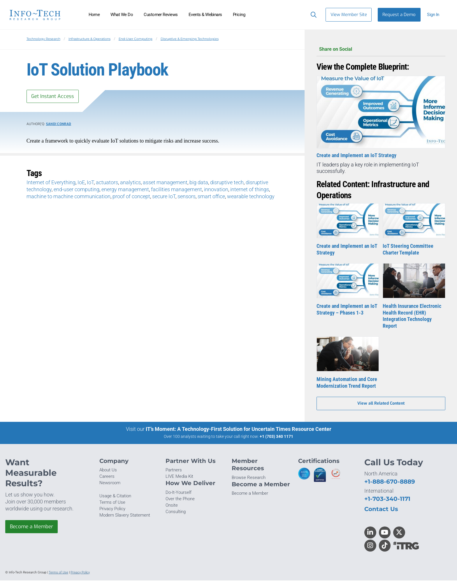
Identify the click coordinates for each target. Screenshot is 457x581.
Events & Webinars (205, 14)
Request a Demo (399, 14)
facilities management (176, 190)
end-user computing (76, 190)
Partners (174, 470)
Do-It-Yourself (178, 493)
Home (94, 14)
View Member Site (349, 14)
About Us (108, 470)
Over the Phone (180, 499)
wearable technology (251, 197)
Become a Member (33, 527)
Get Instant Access (54, 96)
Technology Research (43, 39)
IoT (90, 183)
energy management (125, 190)
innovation (216, 190)
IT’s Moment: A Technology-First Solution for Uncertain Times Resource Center (238, 430)
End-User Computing (135, 39)
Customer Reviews (161, 14)
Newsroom (109, 483)
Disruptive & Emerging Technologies (190, 39)
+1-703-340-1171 (387, 499)
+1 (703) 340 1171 (276, 437)
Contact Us (381, 509)
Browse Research (249, 478)
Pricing (239, 14)
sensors (186, 197)
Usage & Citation (115, 496)
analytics (130, 183)
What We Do (121, 14)
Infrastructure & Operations (89, 39)
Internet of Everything (51, 183)
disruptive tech (227, 183)
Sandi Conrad (58, 124)
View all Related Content (381, 404)
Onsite (172, 506)
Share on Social (381, 49)
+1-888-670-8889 (389, 482)
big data (198, 183)
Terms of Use (112, 502)
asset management (165, 183)
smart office (211, 197)
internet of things (249, 190)
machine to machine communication (68, 197)
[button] (435, 14)
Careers (107, 477)
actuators (107, 183)
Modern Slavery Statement (124, 516)
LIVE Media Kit (179, 477)
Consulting (176, 512)
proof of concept (131, 197)
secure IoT (163, 197)
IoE (81, 183)
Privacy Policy (112, 509)
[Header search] (312, 14)
